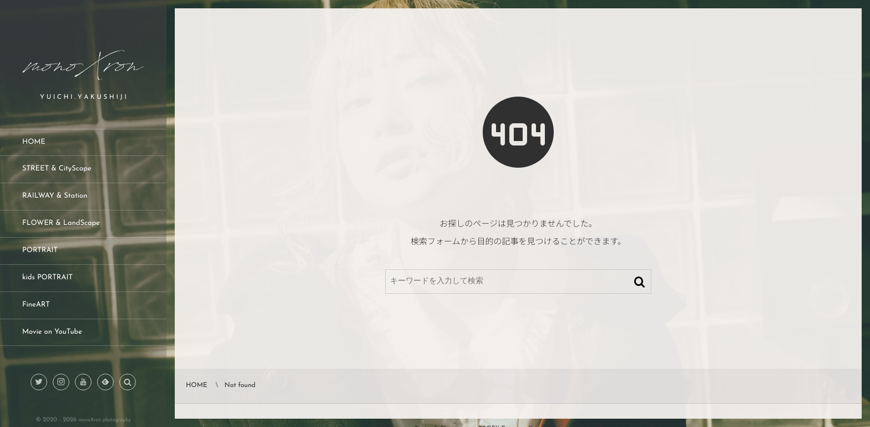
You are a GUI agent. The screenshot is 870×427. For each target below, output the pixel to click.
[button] (128, 382)
